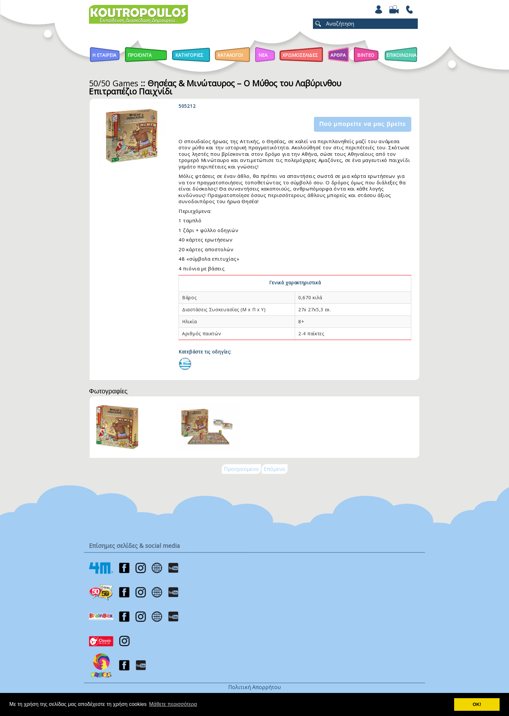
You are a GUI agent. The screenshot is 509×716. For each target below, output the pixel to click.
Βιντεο (365, 55)
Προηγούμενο (241, 469)
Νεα (262, 55)
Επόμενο (274, 469)
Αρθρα (338, 55)
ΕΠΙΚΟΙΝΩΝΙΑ (401, 55)
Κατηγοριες (189, 55)
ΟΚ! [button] (477, 704)
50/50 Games (113, 83)
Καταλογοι (230, 55)
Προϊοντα (140, 55)
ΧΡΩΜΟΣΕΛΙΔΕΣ (300, 55)
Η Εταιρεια (104, 55)
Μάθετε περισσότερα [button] (173, 704)
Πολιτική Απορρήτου (254, 687)
